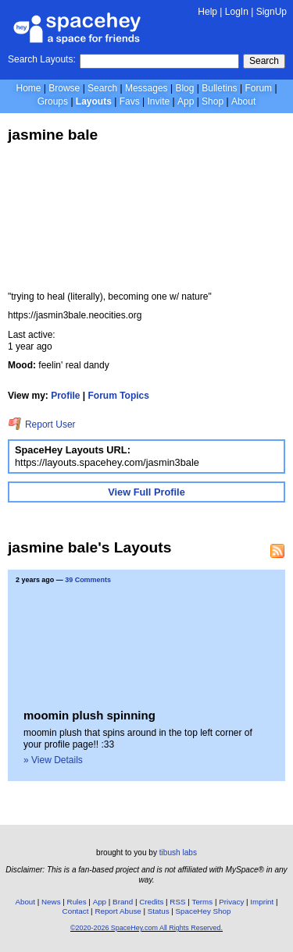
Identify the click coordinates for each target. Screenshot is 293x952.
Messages (146, 88)
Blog (184, 88)
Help (207, 11)
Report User (42, 424)
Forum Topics (118, 395)
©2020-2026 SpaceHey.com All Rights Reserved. (146, 928)
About (243, 101)
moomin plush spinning (89, 715)
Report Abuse (118, 911)
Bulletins (219, 88)
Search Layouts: (42, 59)
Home (28, 88)
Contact (76, 911)
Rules (77, 901)
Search (264, 60)
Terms (202, 901)
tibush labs (178, 852)
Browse (64, 88)
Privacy (231, 901)
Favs (130, 101)
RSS (177, 901)
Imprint (261, 901)
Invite (158, 101)
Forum (258, 88)
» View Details (53, 760)
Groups (53, 101)
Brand (123, 901)
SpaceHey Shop (203, 911)
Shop (212, 101)
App (185, 101)
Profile (65, 395)
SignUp (271, 11)
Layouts (94, 101)
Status (159, 911)
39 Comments (88, 580)
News (51, 901)
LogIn (236, 11)
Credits (151, 901)
